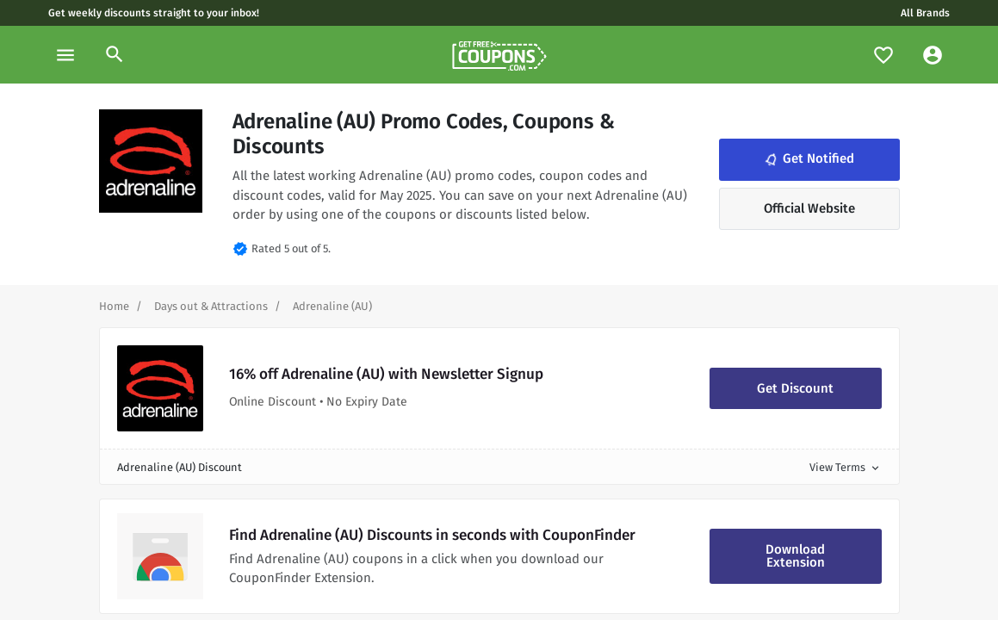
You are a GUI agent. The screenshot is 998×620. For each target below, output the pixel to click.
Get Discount (795, 388)
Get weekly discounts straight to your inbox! (153, 13)
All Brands (925, 13)
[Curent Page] (332, 306)
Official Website (809, 208)
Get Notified (807, 159)
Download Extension (795, 556)
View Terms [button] (845, 467)
